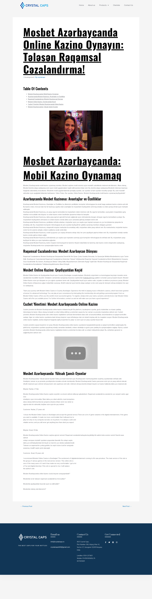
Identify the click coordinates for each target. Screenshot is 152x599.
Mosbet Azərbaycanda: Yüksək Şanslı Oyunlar (43, 107)
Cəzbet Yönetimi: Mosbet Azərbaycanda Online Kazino (47, 104)
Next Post (126, 506)
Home (81, 5)
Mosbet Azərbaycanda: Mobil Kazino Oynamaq (44, 94)
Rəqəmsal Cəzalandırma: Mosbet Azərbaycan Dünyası (46, 99)
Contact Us (128, 5)
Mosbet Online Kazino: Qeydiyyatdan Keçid (42, 102)
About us (91, 5)
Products (104, 5)
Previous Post (27, 506)
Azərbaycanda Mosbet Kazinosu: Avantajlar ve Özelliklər (47, 97)
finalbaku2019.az (89, 278)
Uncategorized (29, 77)
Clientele (116, 5)
